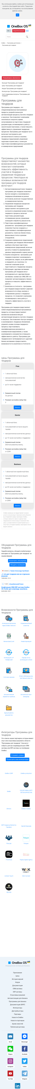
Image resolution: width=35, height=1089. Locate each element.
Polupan (26, 843)
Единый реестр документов (8, 714)
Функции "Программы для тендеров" (13, 83)
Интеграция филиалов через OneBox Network (9, 624)
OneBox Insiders (26, 808)
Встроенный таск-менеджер (26, 695)
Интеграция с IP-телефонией (9, 659)
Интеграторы (17, 1008)
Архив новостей (17, 1024)
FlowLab (8, 843)
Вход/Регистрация (18, 30)
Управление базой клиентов (26, 624)
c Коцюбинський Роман (16, 584)
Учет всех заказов (8, 677)
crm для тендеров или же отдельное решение (15, 575)
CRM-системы (17, 989)
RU (8, 30)
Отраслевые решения (17, 995)
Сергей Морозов (26, 826)
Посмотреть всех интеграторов (17, 759)
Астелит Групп (9, 876)
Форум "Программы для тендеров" (12, 88)
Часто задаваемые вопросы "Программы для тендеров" (16, 95)
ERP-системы (17, 992)
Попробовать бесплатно (11, 78)
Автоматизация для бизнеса (18, 998)
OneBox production (26, 773)
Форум (17, 982)
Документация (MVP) (17, 1005)
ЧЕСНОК (8, 892)
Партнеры (17, 1014)
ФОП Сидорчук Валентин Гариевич (8, 826)
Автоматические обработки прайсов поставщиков (9, 696)
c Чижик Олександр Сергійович (19, 571)
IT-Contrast (9, 859)
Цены (17, 976)
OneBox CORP (9, 773)
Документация (17, 985)
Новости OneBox (17, 1017)
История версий (17, 979)
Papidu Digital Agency (26, 859)
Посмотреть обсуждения (17, 561)
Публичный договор (17, 1027)
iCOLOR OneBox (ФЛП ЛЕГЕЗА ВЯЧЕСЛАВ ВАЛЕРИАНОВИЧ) (26, 792)
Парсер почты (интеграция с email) (26, 659)
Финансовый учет (9, 641)
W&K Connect (26, 876)
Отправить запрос (17, 755)
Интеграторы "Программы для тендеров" (14, 91)
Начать (17, 407)
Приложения (17, 973)
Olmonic (9, 808)
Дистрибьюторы (17, 1011)
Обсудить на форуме (17, 565)
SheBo (9, 791)
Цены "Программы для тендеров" (12, 85)
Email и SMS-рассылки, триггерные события (26, 677)
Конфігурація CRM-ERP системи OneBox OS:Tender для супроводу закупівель (15, 588)
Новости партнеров (17, 1020)
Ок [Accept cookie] (17, 15)
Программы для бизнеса (17, 1001)
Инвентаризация (26, 641)
